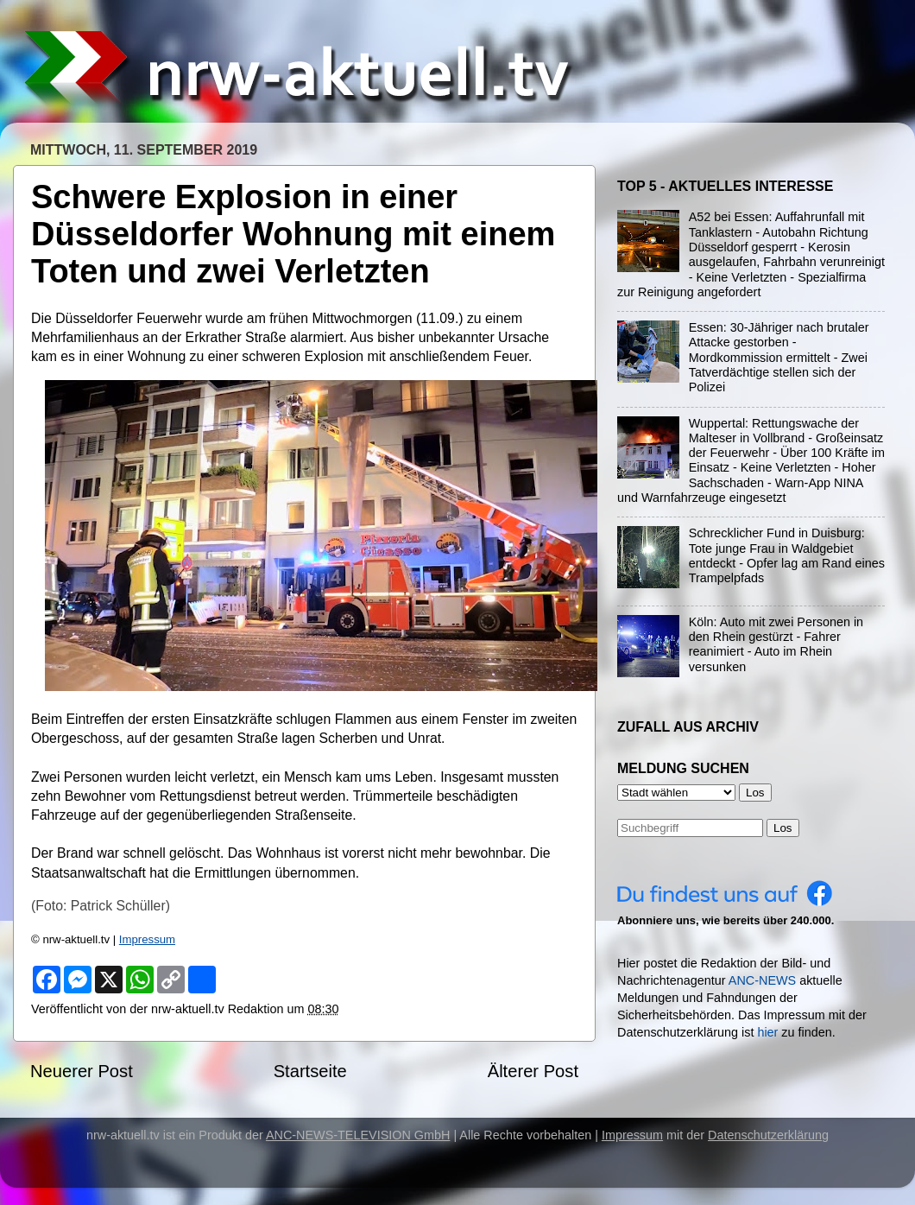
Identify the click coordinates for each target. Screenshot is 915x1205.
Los (782, 827)
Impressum (147, 939)
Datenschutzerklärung (768, 1135)
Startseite (310, 1071)
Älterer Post (533, 1071)
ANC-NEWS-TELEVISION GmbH (358, 1135)
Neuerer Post (81, 1071)
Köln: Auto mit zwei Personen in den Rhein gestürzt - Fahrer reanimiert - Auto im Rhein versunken (776, 644)
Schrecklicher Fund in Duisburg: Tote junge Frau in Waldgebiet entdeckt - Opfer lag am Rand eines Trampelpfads (787, 555)
